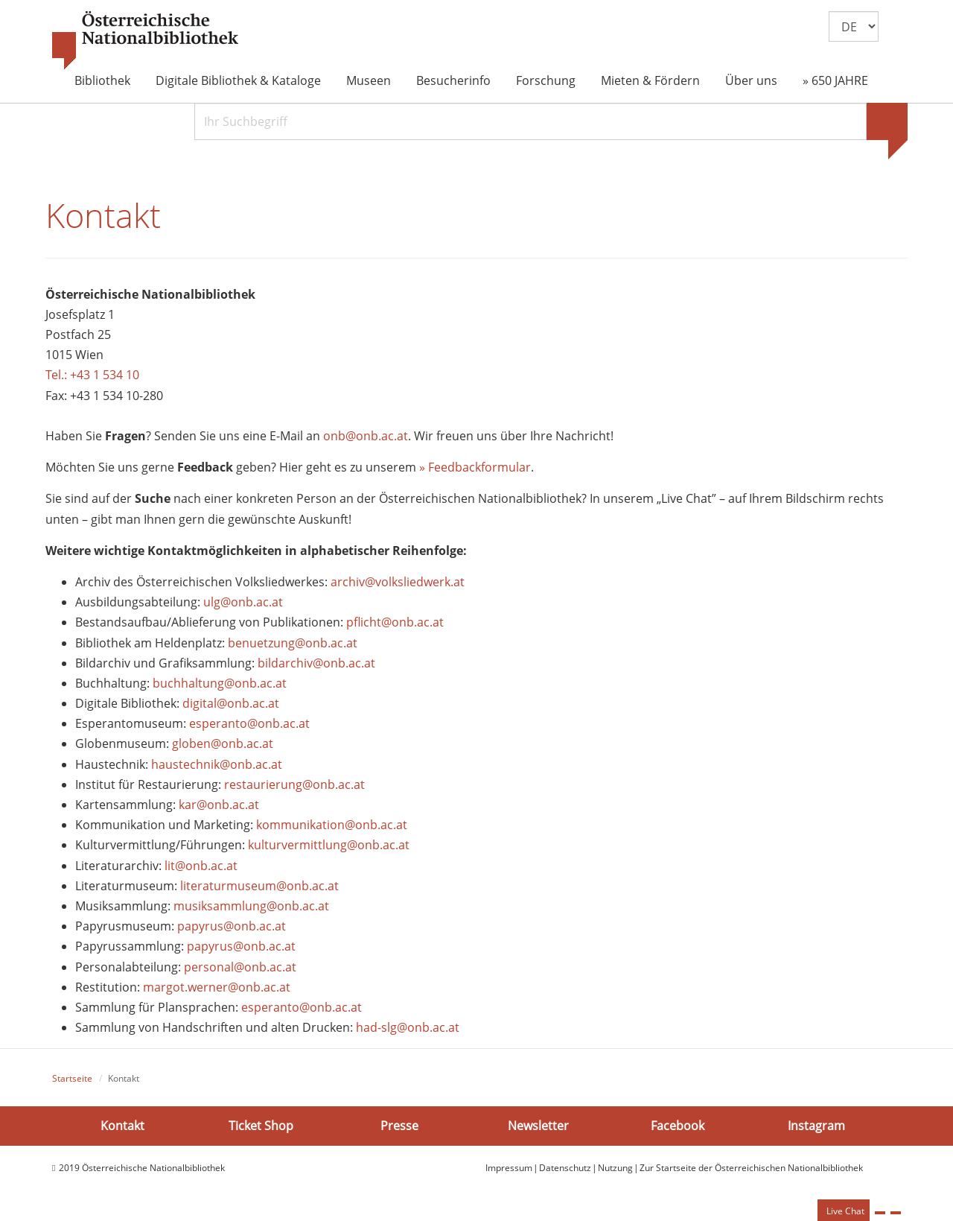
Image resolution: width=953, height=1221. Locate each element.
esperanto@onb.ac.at (249, 723)
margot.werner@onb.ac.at (216, 987)
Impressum (508, 1167)
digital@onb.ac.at (230, 703)
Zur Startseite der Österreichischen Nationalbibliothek (751, 1167)
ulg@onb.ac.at (243, 602)
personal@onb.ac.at (240, 967)
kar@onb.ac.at (219, 804)
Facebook (677, 1125)
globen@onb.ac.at (222, 743)
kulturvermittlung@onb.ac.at (328, 845)
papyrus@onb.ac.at (231, 926)
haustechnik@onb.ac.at (216, 764)
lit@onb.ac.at (201, 865)
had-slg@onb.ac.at (407, 1027)
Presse (399, 1125)
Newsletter (538, 1125)
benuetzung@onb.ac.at (292, 643)
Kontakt (122, 1125)
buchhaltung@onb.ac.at (220, 683)
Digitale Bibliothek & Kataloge (238, 80)
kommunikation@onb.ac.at (331, 824)
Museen (368, 80)
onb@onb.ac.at (365, 436)
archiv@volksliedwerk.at (398, 582)
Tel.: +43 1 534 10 (92, 375)
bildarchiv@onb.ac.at (316, 663)
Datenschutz (565, 1167)
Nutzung (615, 1167)
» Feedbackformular (475, 467)
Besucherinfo (453, 80)
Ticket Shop (261, 1125)
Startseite (72, 1078)
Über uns (751, 80)
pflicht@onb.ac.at (396, 622)
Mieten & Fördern (650, 80)
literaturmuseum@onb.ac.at (259, 886)
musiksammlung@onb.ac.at (251, 906)
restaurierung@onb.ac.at (294, 784)
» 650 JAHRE (835, 80)
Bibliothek (102, 80)
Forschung (546, 80)
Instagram (816, 1125)
